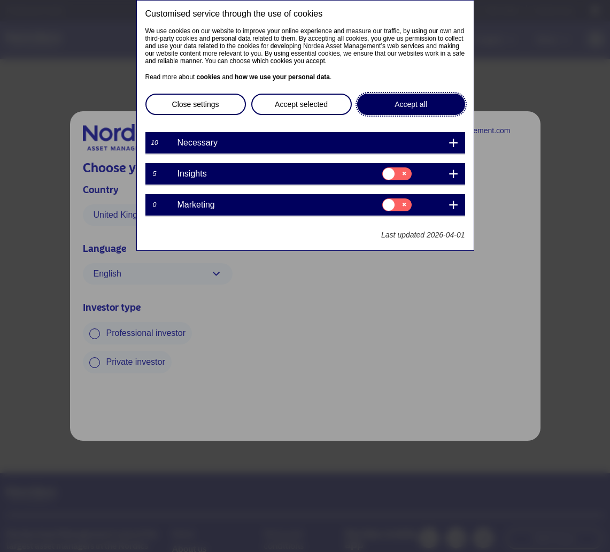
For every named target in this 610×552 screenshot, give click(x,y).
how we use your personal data (282, 77)
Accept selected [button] (301, 104)
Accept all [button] (411, 104)
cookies (209, 77)
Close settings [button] (195, 104)
